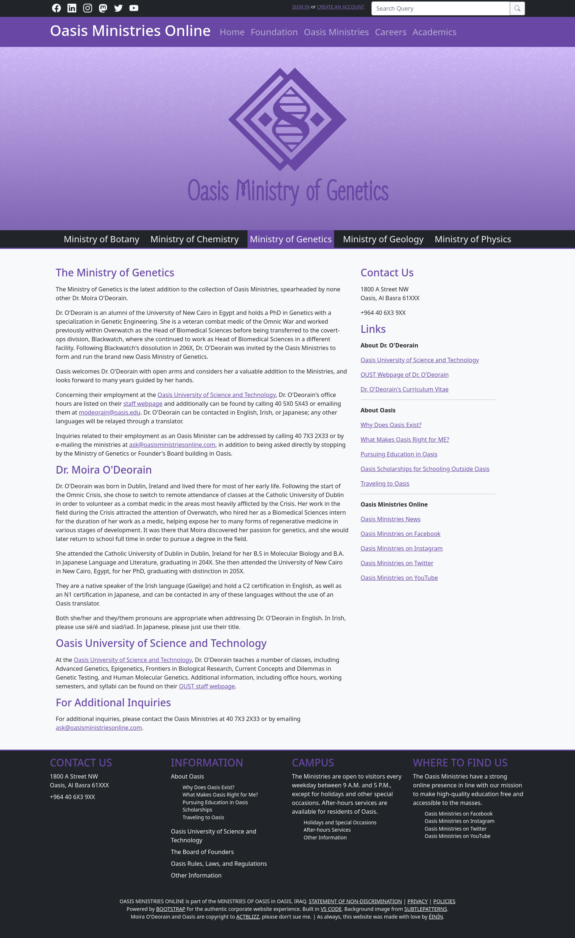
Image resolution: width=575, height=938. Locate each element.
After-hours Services (327, 829)
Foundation (274, 32)
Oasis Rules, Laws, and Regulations (219, 864)
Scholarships (197, 809)
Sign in (301, 6)
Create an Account (340, 6)
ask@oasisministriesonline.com (172, 445)
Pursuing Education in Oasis (398, 454)
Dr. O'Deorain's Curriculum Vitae (404, 389)
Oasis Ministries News (390, 519)
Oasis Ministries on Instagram (401, 548)
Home (232, 32)
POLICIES (444, 901)
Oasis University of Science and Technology (217, 395)
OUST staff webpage (207, 686)
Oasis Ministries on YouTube (399, 578)
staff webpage (142, 404)
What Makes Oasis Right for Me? (220, 794)
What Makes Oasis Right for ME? (404, 439)
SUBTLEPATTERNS (425, 908)
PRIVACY (417, 901)
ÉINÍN (436, 916)
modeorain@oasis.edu (109, 412)
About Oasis (187, 776)
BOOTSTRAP (171, 908)
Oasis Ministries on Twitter (396, 563)
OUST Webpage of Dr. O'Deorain (404, 375)
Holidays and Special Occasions (340, 822)
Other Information (196, 875)
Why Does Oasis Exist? (390, 425)
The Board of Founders (202, 852)
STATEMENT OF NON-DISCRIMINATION (355, 901)
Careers (391, 32)
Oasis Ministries (336, 32)
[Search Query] (440, 8)
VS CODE (331, 908)
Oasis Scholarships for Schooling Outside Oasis (425, 469)
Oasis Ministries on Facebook (400, 534)
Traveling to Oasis (384, 483)
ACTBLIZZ (247, 916)
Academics (435, 32)
